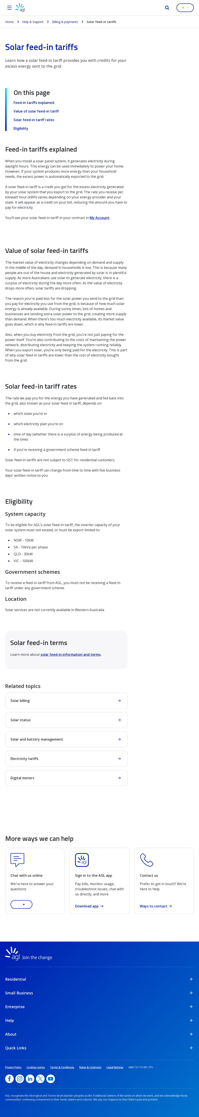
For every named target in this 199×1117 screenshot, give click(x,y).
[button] (21, 904)
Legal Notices (115, 1067)
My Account (99, 217)
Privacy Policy (13, 1067)
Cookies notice (36, 1067)
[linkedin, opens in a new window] (30, 1078)
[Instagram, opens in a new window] (19, 1078)
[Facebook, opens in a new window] (9, 1078)
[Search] (167, 8)
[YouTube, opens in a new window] (50, 1078)
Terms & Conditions (62, 1067)
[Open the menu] (9, 7)
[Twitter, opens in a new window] (40, 1078)
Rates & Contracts (90, 1067)
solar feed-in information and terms (71, 654)
